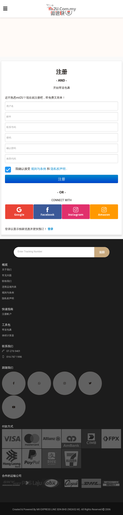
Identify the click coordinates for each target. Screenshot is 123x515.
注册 (61, 179)
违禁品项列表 (9, 286)
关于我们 (7, 269)
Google (19, 211)
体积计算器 (8, 335)
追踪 (102, 252)
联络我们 (7, 281)
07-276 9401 (11, 351)
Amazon (104, 211)
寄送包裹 (7, 329)
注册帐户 (7, 314)
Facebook (47, 211)
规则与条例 (38, 169)
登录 (50, 229)
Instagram (75, 211)
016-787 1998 (12, 356)
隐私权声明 (58, 169)
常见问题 (7, 275)
